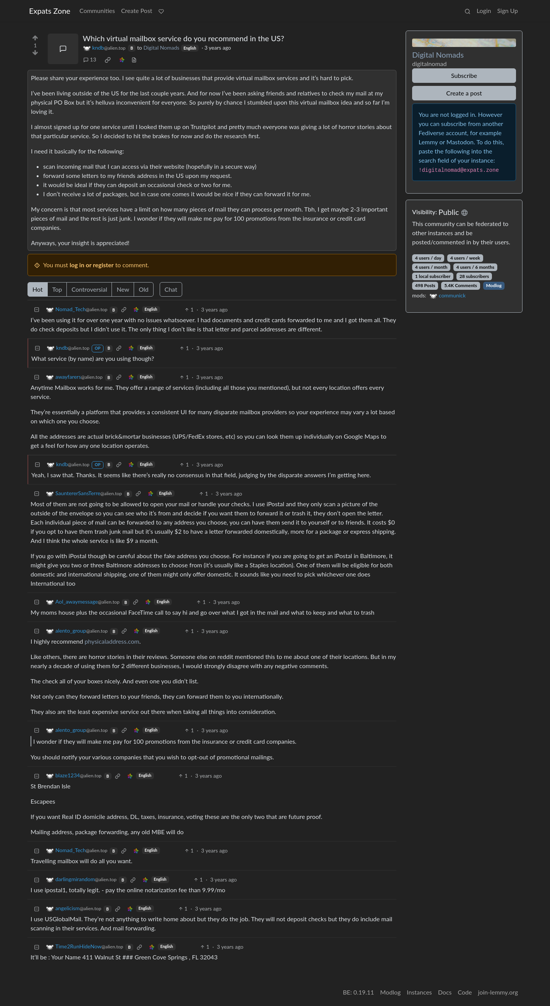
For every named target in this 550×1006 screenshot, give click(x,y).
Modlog (493, 285)
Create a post (464, 93)
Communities (97, 10)
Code (465, 992)
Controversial (89, 289)
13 (89, 59)
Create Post (136, 10)
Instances (419, 992)
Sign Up (507, 10)
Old (143, 289)
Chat (171, 289)
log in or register (91, 264)
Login (484, 10)
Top (57, 289)
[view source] (134, 59)
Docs (445, 992)
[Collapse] (37, 309)
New (122, 289)
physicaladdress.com (112, 641)
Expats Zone (49, 10)
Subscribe (464, 75)
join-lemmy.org (498, 992)
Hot (37, 289)
